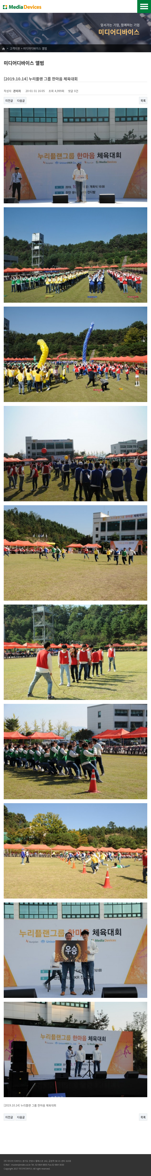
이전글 (9, 100)
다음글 (21, 100)
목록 (143, 100)
